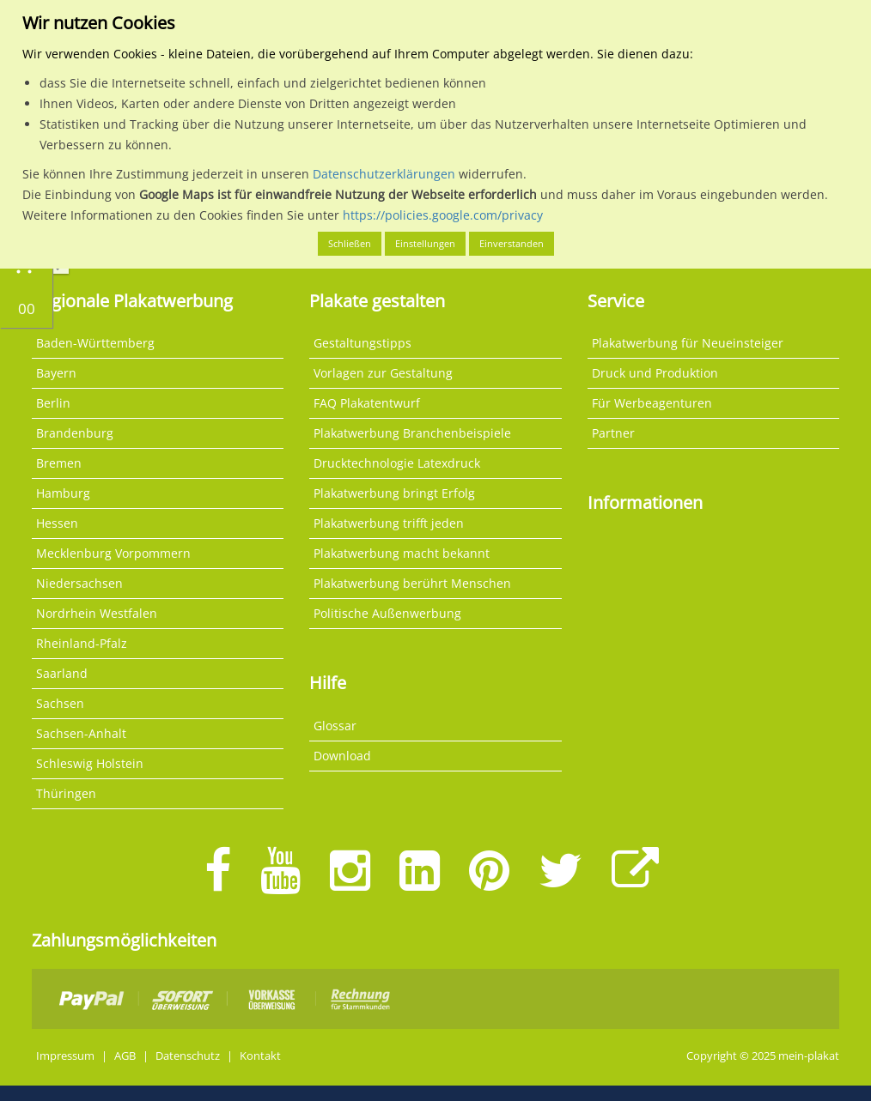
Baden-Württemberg (95, 343)
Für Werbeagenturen (652, 403)
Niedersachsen (79, 583)
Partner (613, 433)
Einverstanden (511, 243)
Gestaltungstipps (362, 343)
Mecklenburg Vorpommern (113, 553)
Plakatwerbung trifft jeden (389, 523)
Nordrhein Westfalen (96, 613)
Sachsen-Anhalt (81, 733)
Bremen (59, 463)
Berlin (53, 403)
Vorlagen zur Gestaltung (383, 373)
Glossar (335, 725)
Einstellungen (425, 243)
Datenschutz (187, 1056)
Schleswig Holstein (89, 763)
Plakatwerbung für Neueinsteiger (687, 343)
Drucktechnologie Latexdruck (397, 463)
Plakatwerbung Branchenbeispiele (412, 433)
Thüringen (66, 793)
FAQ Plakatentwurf (367, 403)
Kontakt (260, 1056)
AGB (125, 1056)
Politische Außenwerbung (387, 613)
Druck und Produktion (655, 373)
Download (342, 755)
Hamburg (63, 493)
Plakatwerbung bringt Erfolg (394, 493)
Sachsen (60, 703)
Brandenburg (74, 433)
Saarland (62, 673)
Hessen (57, 523)
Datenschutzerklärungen (384, 174)
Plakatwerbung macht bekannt (402, 553)
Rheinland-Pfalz (81, 643)
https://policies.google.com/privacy (443, 215)
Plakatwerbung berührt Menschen (412, 583)
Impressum (65, 1056)
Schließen (349, 243)
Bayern (56, 373)
